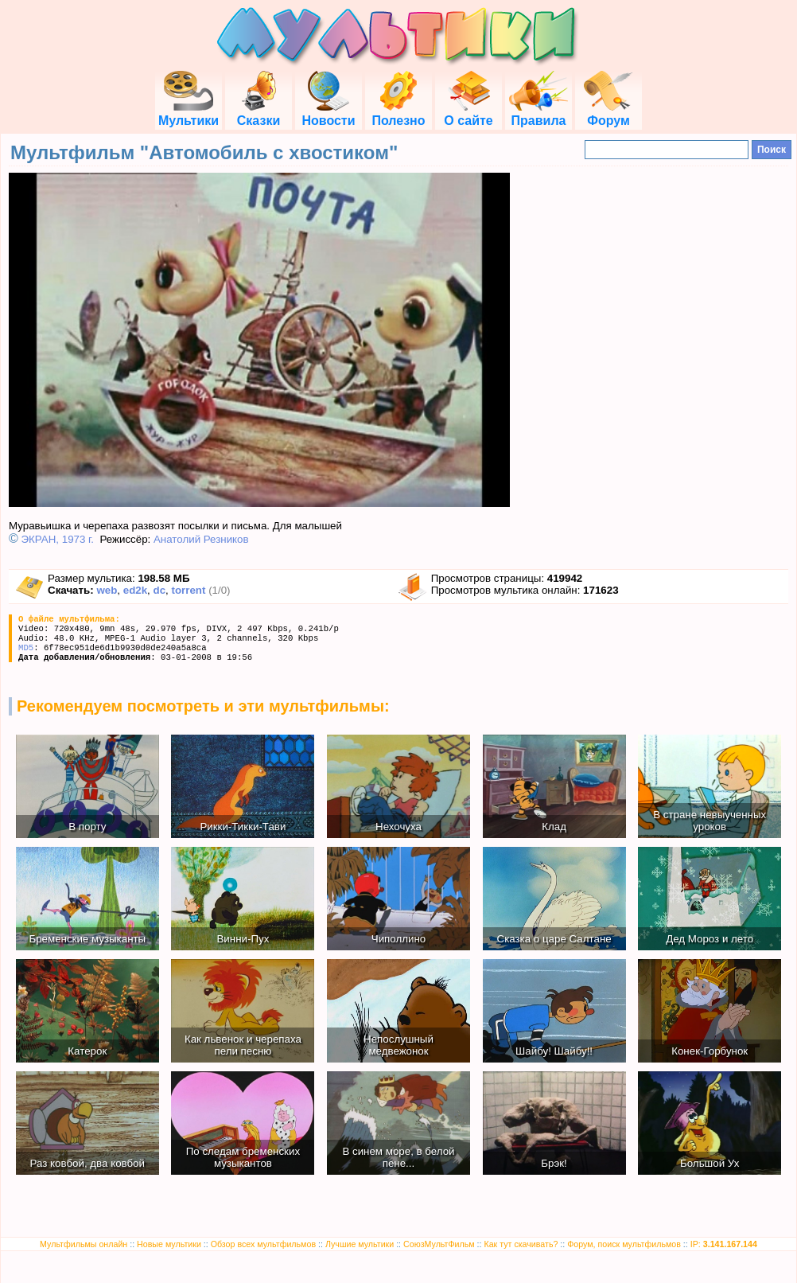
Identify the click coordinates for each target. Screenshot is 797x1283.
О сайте (468, 113)
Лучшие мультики (359, 1244)
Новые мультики (169, 1244)
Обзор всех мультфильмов (263, 1244)
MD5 (25, 648)
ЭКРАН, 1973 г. (58, 539)
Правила (538, 113)
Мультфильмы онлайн (83, 1244)
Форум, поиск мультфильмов (624, 1244)
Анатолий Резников (201, 539)
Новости (328, 113)
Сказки (258, 113)
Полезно (398, 113)
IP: (723, 1244)
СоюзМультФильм (439, 1244)
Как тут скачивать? (521, 1244)
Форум (608, 113)
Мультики (188, 113)
